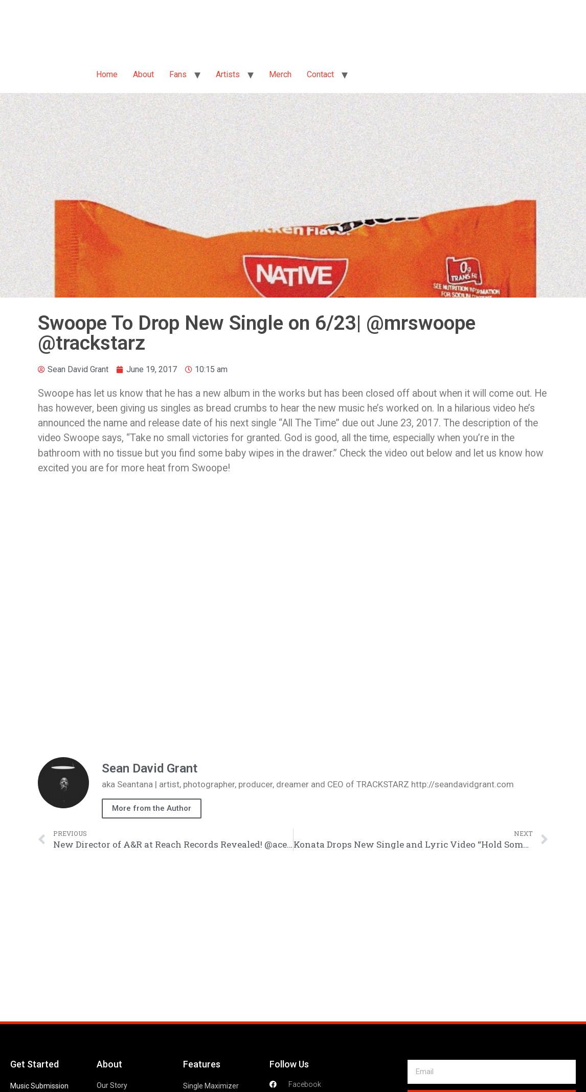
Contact (320, 74)
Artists (228, 74)
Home (107, 74)
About (143, 74)
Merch (280, 74)
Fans (178, 74)
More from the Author (151, 808)
